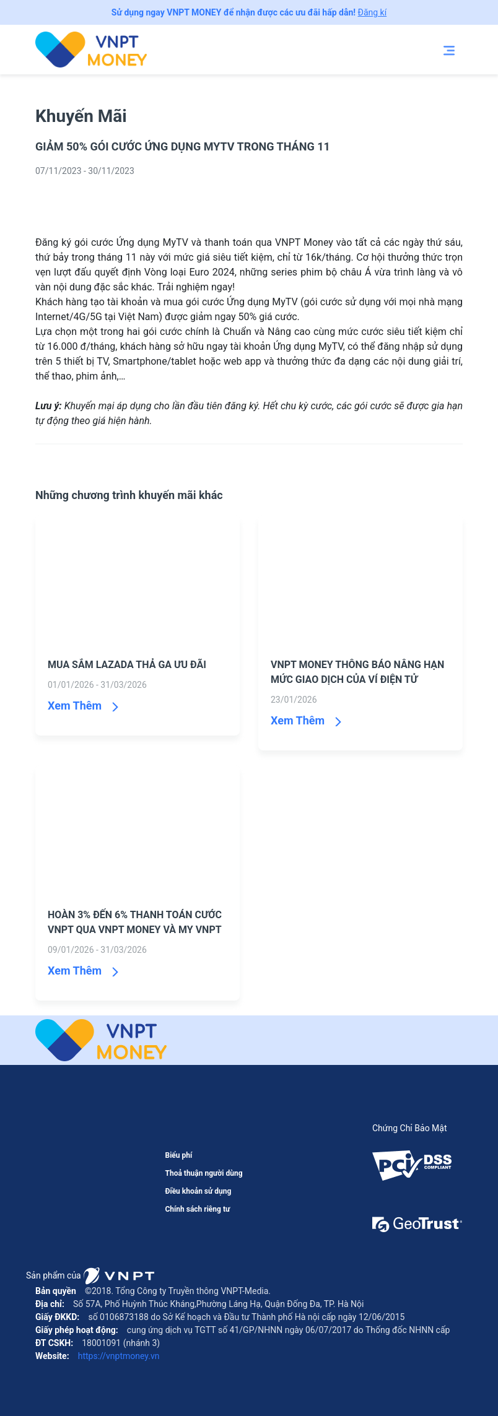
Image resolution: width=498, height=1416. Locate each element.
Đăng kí (372, 12)
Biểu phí (178, 1155)
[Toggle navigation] (449, 49)
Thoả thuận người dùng (203, 1173)
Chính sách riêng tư (197, 1209)
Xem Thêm (75, 705)
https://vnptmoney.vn (117, 1356)
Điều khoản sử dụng (198, 1191)
